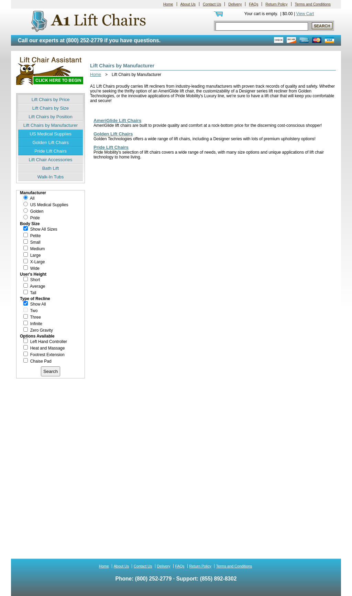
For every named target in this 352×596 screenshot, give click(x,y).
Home (168, 4)
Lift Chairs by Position (51, 116)
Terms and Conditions (313, 4)
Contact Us (212, 4)
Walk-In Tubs (50, 176)
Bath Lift (50, 168)
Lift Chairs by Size (50, 108)
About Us (188, 4)
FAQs (253, 4)
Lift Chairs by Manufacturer (50, 125)
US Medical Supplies (51, 133)
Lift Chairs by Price (51, 99)
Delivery (235, 4)
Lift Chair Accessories (51, 159)
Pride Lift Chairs (50, 151)
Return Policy (276, 4)
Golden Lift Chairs (50, 142)
